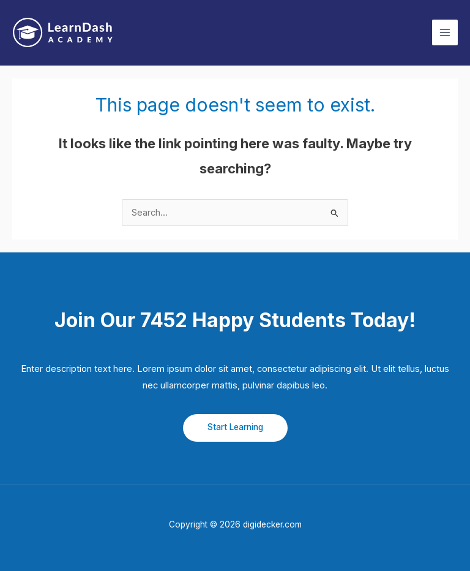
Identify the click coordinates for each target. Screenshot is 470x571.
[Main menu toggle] (445, 32)
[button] (235, 428)
